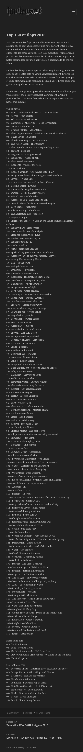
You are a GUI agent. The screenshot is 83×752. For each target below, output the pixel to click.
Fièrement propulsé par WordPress (21, 747)
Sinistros (28, 713)
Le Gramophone (43, 713)
